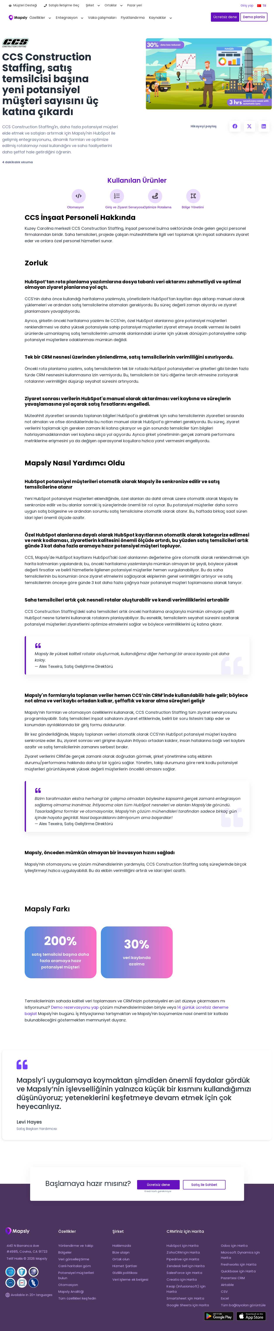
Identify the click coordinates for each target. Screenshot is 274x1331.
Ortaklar (111, 5)
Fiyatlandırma (133, 17)
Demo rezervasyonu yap (75, 1007)
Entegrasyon (67, 17)
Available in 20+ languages (28, 1295)
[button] (235, 126)
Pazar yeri (134, 5)
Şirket (90, 5)
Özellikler (37, 17)
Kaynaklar (157, 17)
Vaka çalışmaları (102, 17)
